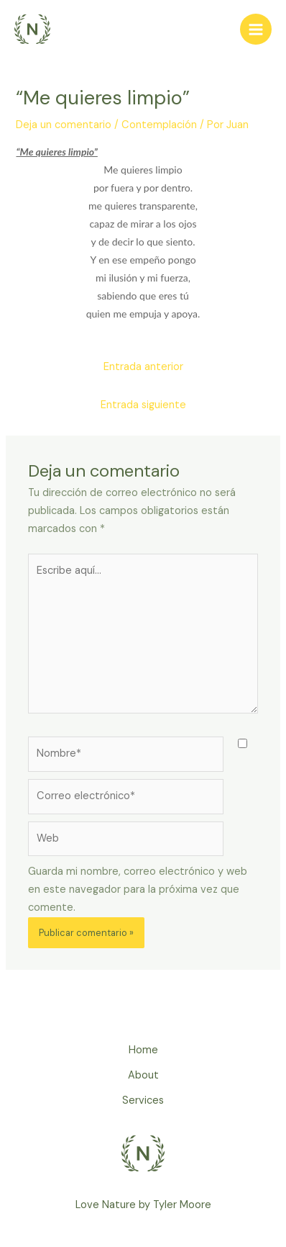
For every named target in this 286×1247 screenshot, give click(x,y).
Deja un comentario (63, 125)
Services (143, 1100)
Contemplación (159, 125)
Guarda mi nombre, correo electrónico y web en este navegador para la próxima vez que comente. (137, 889)
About (143, 1075)
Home (143, 1050)
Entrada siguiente (143, 405)
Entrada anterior (143, 367)
